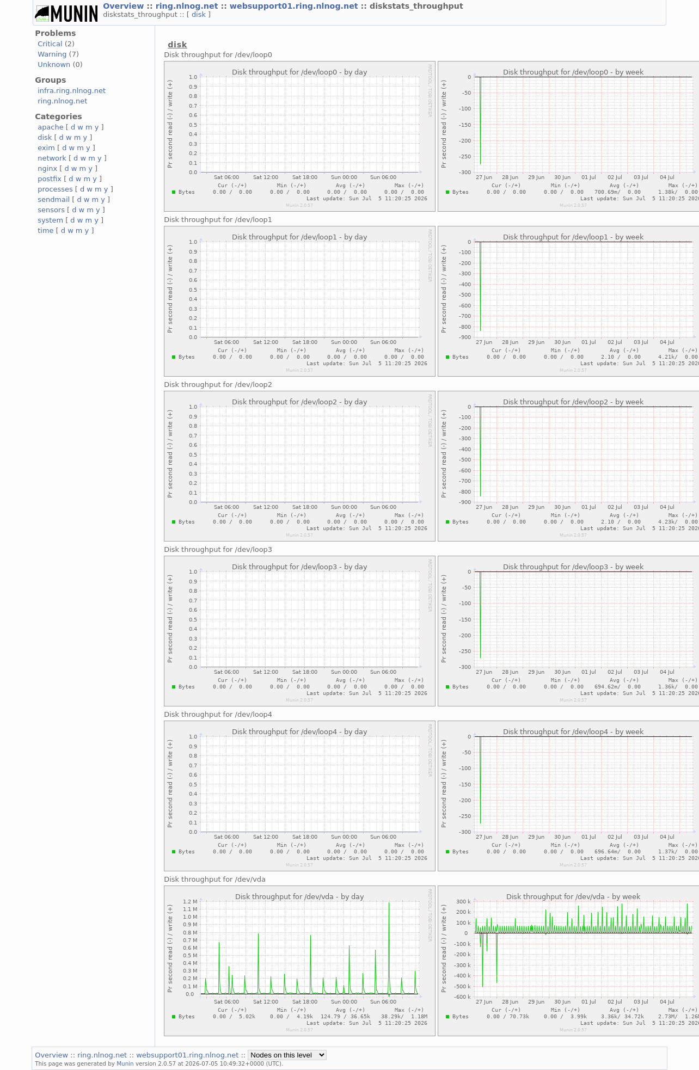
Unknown (54, 64)
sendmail (54, 199)
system (50, 220)
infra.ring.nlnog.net (72, 91)
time (45, 230)
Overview (124, 6)
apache (50, 127)
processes (55, 189)
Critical (50, 44)
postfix (50, 179)
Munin (125, 1063)
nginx (47, 168)
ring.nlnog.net (188, 6)
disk (200, 14)
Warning (52, 54)
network (52, 158)
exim (46, 148)
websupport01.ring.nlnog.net (295, 6)
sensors (51, 210)
